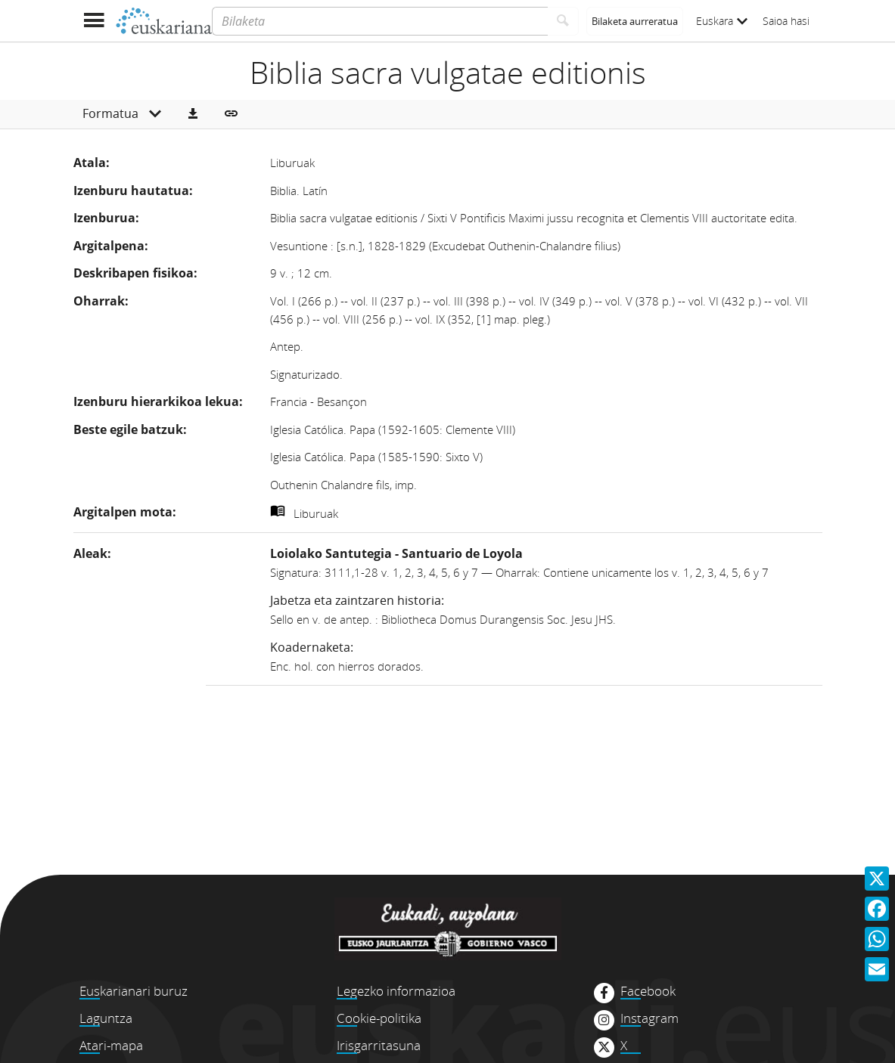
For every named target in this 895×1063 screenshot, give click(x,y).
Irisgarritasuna (379, 1045)
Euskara (721, 21)
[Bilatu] (563, 21)
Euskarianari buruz (133, 990)
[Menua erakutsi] (94, 21)
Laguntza (105, 1018)
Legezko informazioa (396, 990)
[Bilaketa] (379, 21)
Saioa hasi (786, 21)
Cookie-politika (379, 1018)
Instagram (649, 1018)
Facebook (648, 991)
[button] (193, 114)
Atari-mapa (111, 1045)
